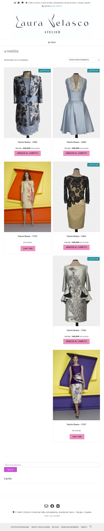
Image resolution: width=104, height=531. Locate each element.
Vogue (51, 516)
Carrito (84, 527)
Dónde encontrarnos (70, 527)
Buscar (10, 469)
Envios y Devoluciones (41, 527)
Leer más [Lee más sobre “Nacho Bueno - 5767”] (77, 436)
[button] (91, 527)
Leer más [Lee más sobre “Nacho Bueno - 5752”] (28, 248)
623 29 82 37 (57, 6)
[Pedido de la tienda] (83, 60)
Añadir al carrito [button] (27, 153)
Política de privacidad (20, 527)
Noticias (55, 527)
